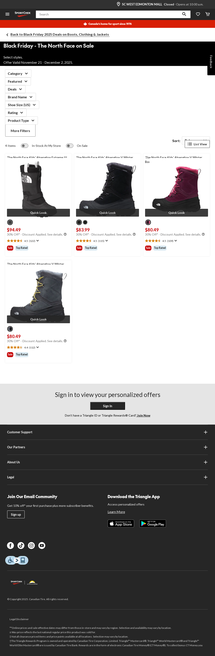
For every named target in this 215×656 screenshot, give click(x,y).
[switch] (41, 146)
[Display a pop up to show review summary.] (37, 240)
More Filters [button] (20, 131)
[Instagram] (31, 545)
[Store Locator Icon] (118, 4)
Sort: (176, 141)
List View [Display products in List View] (197, 144)
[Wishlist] (198, 14)
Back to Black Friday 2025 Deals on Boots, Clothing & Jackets (60, 34)
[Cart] (207, 14)
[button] (184, 14)
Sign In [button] (107, 406)
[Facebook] (10, 545)
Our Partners (107, 447)
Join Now (143, 415)
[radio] (10, 222)
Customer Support (107, 432)
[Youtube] (41, 545)
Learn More (116, 512)
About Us (107, 462)
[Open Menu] (7, 14)
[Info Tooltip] (65, 234)
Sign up (16, 514)
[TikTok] (20, 545)
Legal (107, 477)
